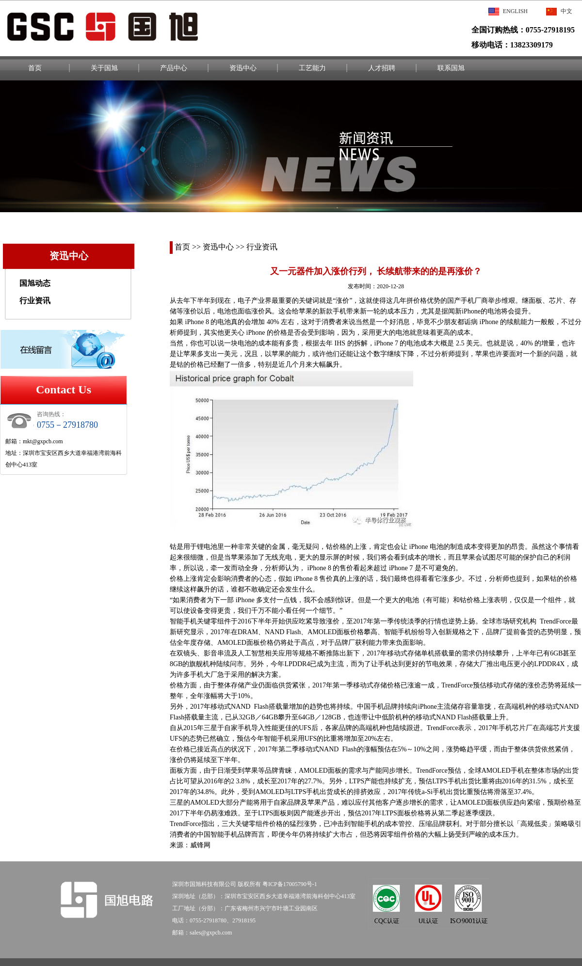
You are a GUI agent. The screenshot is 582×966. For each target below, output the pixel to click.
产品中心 (173, 68)
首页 (35, 68)
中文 (559, 11)
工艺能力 (312, 68)
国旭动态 (34, 283)
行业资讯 (34, 300)
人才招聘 (381, 68)
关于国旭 (104, 68)
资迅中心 (243, 68)
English (508, 11)
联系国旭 (451, 68)
